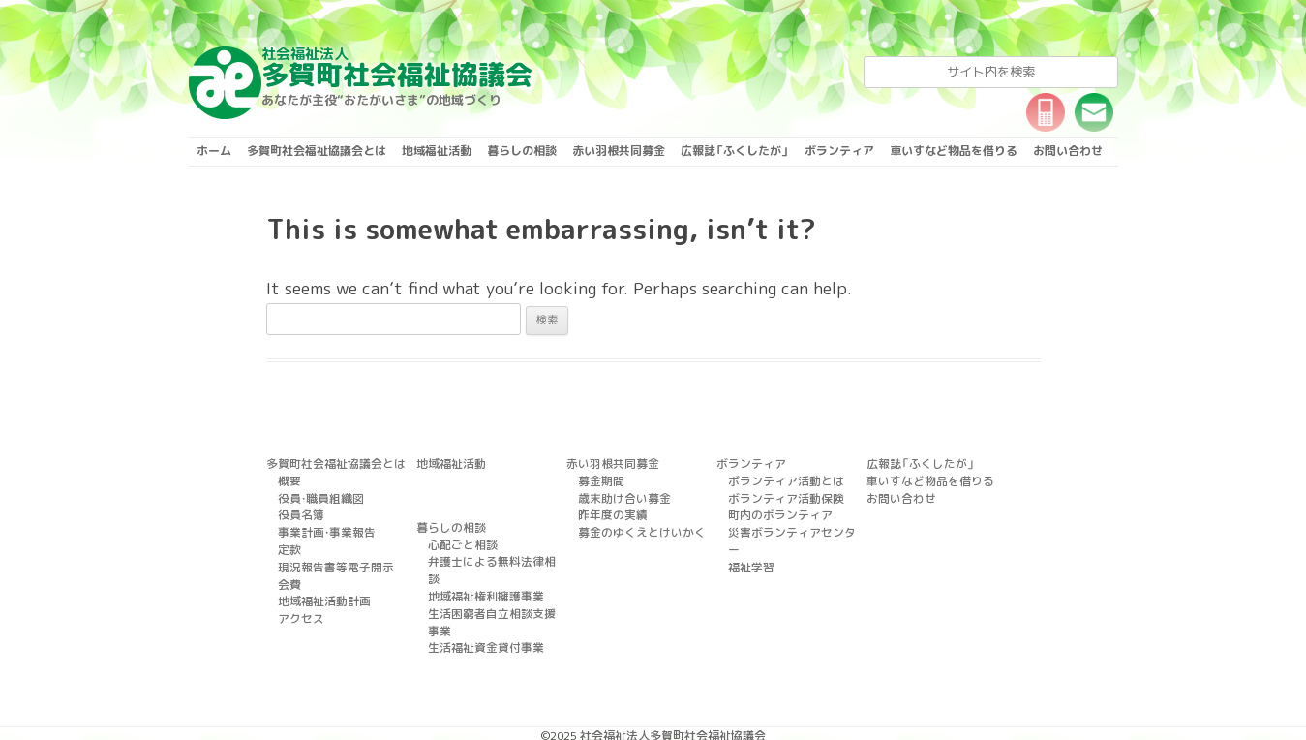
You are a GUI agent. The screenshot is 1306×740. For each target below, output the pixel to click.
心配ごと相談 (460, 541)
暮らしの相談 (522, 150)
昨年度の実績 (610, 511)
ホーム (214, 150)
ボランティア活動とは (781, 479)
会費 (288, 575)
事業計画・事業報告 (323, 527)
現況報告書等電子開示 (331, 559)
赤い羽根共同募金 (618, 150)
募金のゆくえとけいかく (636, 527)
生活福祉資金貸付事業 (481, 605)
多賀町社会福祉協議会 (396, 67)
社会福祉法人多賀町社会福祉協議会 (673, 694)
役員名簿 (299, 511)
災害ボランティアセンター (792, 527)
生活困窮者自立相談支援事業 (497, 590)
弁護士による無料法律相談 (492, 558)
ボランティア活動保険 (781, 495)
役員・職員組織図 (317, 495)
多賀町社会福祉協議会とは (316, 150)
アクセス (299, 607)
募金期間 (599, 479)
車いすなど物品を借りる (953, 150)
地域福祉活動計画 (320, 591)
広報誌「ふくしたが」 (735, 150)
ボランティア (839, 150)
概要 (288, 479)
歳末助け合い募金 (620, 495)
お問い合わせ (1068, 150)
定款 (288, 543)
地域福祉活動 (436, 150)
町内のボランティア (776, 511)
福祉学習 (749, 543)
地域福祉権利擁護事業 (481, 573)
